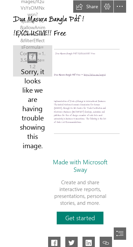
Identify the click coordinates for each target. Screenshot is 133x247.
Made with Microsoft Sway (80, 166)
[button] (87, 6)
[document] (66, 123)
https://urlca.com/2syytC (95, 75)
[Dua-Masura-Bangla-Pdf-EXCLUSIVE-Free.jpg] (33, 61)
